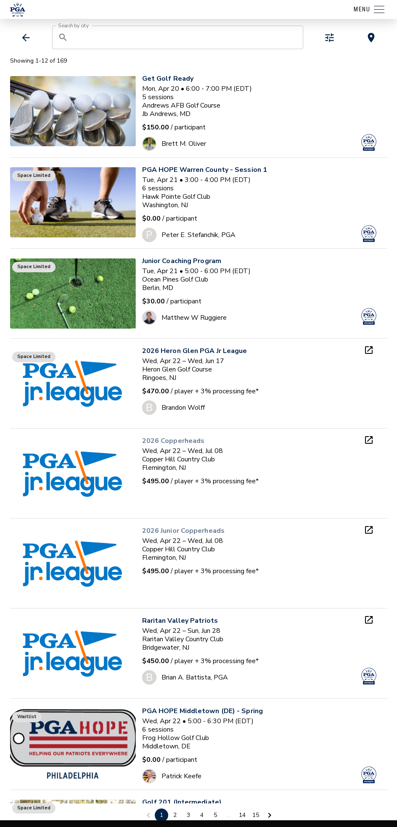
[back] (25, 37)
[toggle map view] (371, 37)
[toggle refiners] (329, 37)
